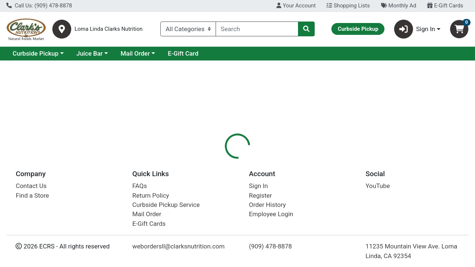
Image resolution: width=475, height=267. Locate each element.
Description (254, 161)
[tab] (218, 161)
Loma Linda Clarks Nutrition (109, 29)
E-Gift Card (247, 53)
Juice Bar (154, 53)
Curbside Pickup (100, 53)
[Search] (257, 29)
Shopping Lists (348, 5)
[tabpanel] (336, 215)
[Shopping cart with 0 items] (459, 29)
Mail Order (199, 53)
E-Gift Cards (445, 5)
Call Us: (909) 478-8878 (39, 5)
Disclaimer (295, 161)
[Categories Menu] (188, 29)
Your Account (295, 5)
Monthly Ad (398, 5)
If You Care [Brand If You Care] (291, 216)
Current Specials (36, 53)
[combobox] (257, 29)
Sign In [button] (414, 29)
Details (218, 161)
